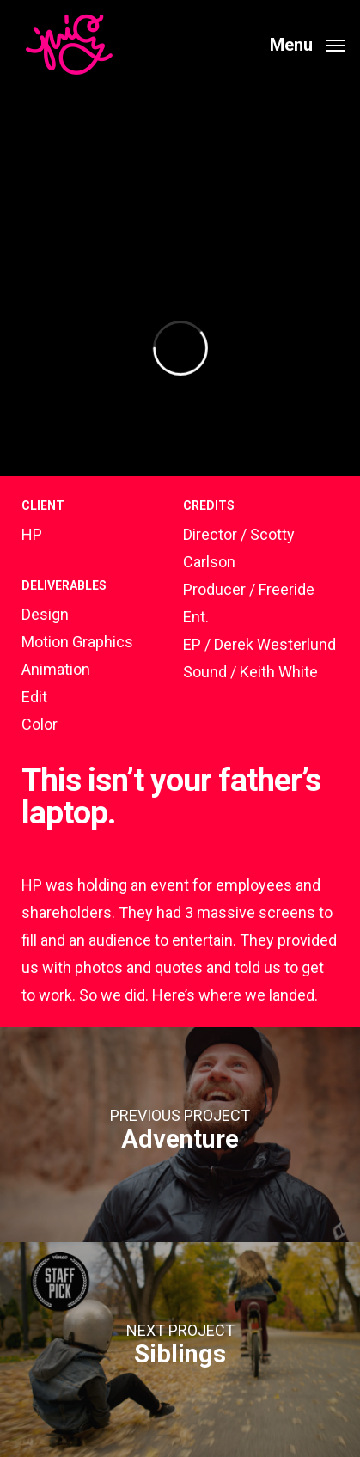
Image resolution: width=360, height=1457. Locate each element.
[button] (307, 43)
